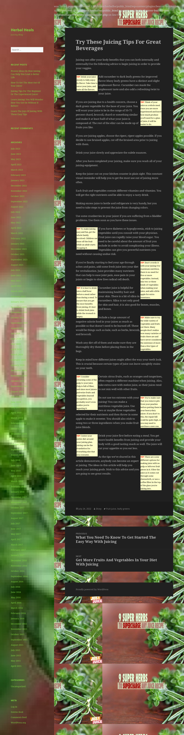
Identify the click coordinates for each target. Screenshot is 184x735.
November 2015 (19, 629)
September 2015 (19, 639)
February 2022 (18, 238)
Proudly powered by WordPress (92, 589)
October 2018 (17, 444)
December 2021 (19, 249)
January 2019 (17, 428)
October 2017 (17, 507)
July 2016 (15, 586)
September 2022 (19, 201)
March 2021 (17, 291)
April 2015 (16, 666)
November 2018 (19, 439)
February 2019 (18, 423)
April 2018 (16, 476)
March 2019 (17, 417)
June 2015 (16, 655)
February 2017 (18, 549)
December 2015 (19, 623)
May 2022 (16, 222)
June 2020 (16, 338)
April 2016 (16, 602)
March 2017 (17, 544)
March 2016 (17, 607)
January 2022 (17, 243)
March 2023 (17, 169)
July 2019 (15, 396)
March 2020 (17, 354)
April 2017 (16, 539)
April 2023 (16, 164)
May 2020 (16, 344)
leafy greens (123, 508)
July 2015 (15, 650)
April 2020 (16, 349)
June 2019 (16, 402)
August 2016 (17, 581)
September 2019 (19, 386)
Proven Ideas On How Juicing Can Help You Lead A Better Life (25, 74)
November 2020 (19, 312)
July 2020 (15, 333)
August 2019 (17, 391)
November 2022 (19, 190)
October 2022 (17, 196)
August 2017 (17, 518)
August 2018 (17, 454)
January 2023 (17, 180)
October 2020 (17, 317)
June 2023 (16, 153)
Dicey (98, 508)
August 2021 (17, 264)
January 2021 (17, 301)
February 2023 (18, 175)
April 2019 (16, 412)
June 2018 (16, 465)
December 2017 (19, 497)
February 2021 (18, 296)
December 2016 (19, 560)
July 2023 (15, 148)
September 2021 (19, 259)
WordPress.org (18, 722)
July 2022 (15, 212)
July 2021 (15, 270)
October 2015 (17, 634)
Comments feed (19, 717)
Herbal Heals (22, 29)
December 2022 (19, 185)
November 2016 (19, 565)
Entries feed (17, 712)
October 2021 (17, 254)
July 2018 (15, 460)
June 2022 (16, 217)
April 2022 (16, 227)
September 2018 (19, 449)
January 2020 (17, 365)
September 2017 (19, 512)
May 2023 (16, 159)
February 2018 (18, 486)
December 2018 (19, 433)
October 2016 (17, 571)
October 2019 (17, 380)
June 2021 (16, 275)
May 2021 (16, 280)
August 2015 (17, 644)
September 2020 (19, 322)
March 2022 (17, 233)
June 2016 (16, 592)
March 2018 (17, 481)
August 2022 (17, 206)
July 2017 (15, 523)
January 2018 (17, 491)
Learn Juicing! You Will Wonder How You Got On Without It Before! (27, 102)
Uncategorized (18, 686)
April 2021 (16, 285)
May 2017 (16, 534)
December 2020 (19, 307)
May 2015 (16, 660)
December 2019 (19, 370)
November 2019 (19, 375)
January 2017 (17, 555)
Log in (14, 706)
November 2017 (19, 502)
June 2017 (16, 528)
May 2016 (16, 597)
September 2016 (19, 576)
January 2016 (17, 618)
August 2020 (17, 328)
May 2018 (16, 470)
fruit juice (111, 508)
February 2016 (18, 613)
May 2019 (16, 407)
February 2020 (18, 359)
